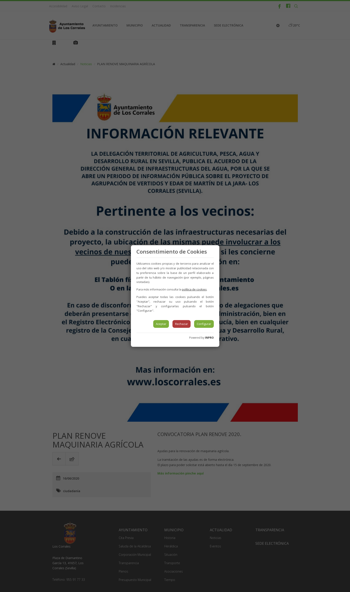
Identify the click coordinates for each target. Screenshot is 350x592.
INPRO (209, 338)
